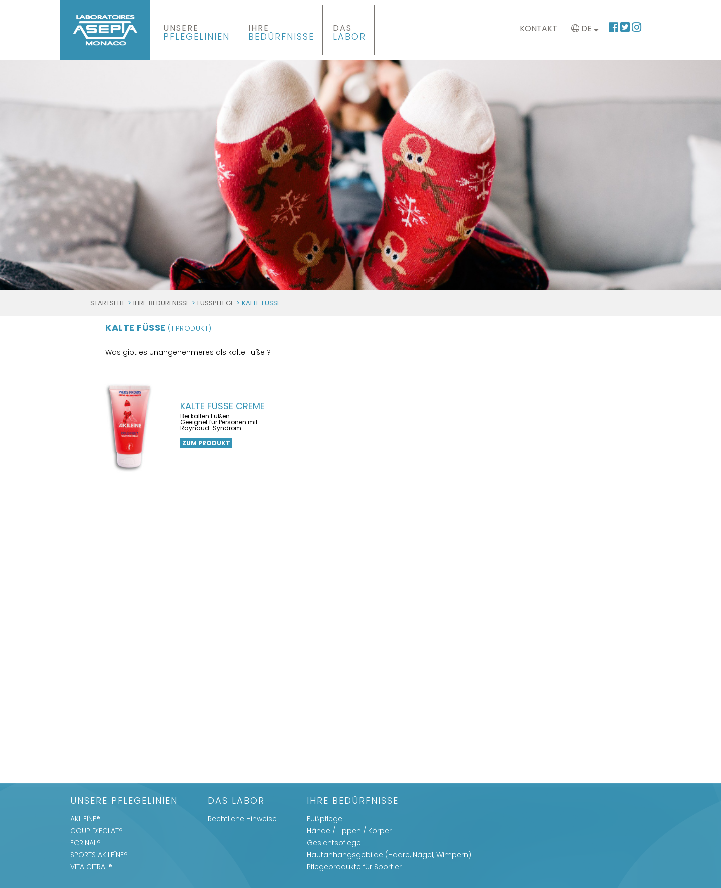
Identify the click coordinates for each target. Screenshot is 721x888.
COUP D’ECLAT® (96, 831)
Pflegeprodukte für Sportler (354, 867)
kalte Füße (158, 327)
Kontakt (538, 28)
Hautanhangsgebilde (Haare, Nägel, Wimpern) (389, 855)
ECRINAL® (85, 843)
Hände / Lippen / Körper (349, 831)
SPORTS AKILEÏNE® (99, 855)
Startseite (108, 303)
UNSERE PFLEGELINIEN (124, 801)
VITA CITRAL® (91, 867)
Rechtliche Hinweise (242, 819)
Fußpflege (215, 303)
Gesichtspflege (334, 843)
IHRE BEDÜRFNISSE (161, 303)
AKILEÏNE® (85, 819)
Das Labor (236, 801)
